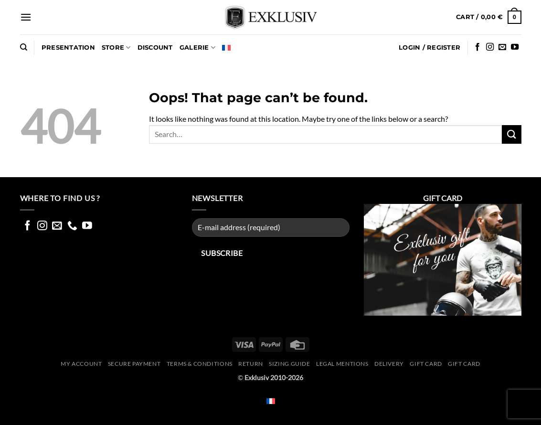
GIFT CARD (464, 363)
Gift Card (426, 363)
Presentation (68, 47)
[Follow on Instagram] (490, 47)
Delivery (389, 363)
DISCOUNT (155, 47)
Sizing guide (289, 363)
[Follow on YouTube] (515, 47)
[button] (26, 17)
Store (116, 47)
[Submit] (511, 134)
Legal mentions (342, 363)
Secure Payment (134, 363)
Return (250, 363)
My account (81, 363)
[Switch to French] (226, 47)
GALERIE (197, 47)
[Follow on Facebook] (477, 47)
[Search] (23, 47)
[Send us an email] (502, 47)
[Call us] (72, 226)
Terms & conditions (200, 363)
